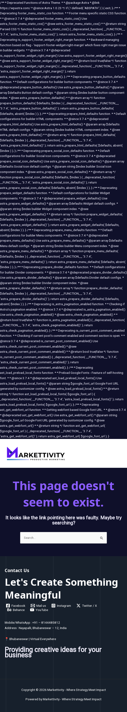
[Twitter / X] (86, 605)
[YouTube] (39, 610)
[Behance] (16, 610)
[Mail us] (38, 605)
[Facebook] (16, 605)
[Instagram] (61, 605)
